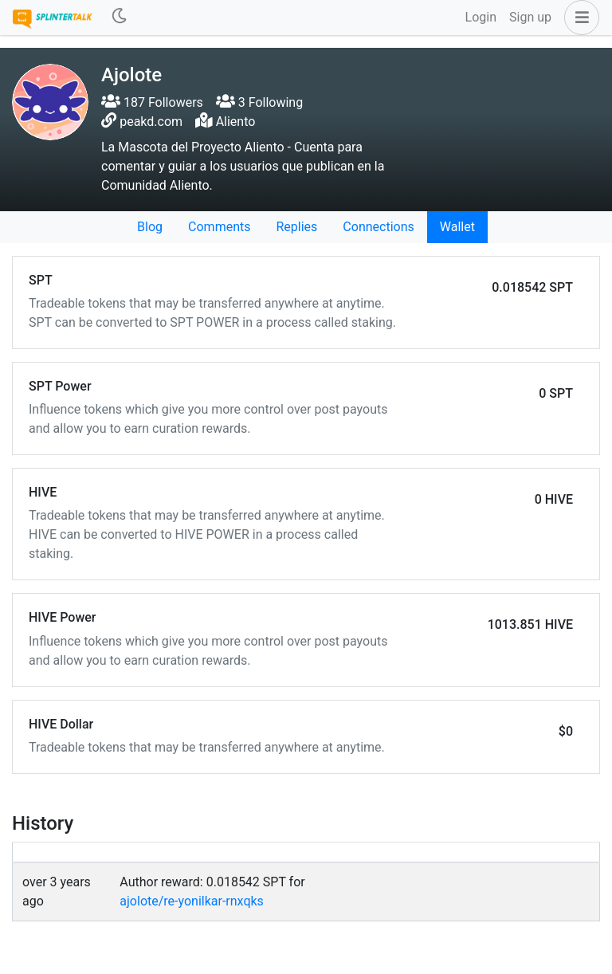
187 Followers (152, 102)
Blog (150, 226)
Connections (378, 226)
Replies (296, 226)
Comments (219, 226)
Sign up (530, 17)
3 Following (259, 102)
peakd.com (151, 121)
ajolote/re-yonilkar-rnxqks (192, 901)
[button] (578, 17)
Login (480, 17)
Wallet (457, 226)
